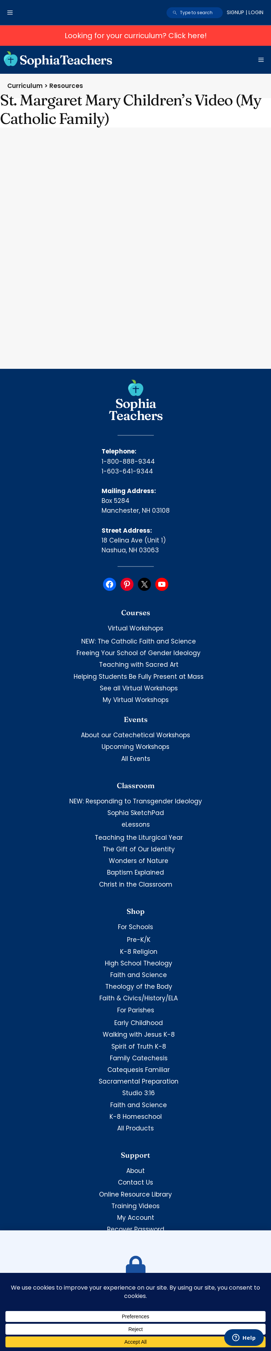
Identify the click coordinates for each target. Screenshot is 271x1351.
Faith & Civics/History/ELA (138, 998)
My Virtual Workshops (136, 699)
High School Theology (138, 963)
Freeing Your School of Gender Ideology (139, 653)
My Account (135, 1217)
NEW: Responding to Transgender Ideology (135, 801)
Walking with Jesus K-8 (139, 1034)
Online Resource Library (135, 1194)
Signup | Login (245, 12)
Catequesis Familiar (138, 1069)
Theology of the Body (138, 986)
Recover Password (135, 1229)
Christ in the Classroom (135, 884)
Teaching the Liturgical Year (139, 837)
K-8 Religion (138, 951)
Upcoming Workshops (135, 746)
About (135, 1170)
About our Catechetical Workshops (135, 735)
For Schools (135, 927)
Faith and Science (138, 975)
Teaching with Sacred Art (138, 664)
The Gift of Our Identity (139, 849)
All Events (135, 758)
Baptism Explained (135, 872)
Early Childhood (138, 1023)
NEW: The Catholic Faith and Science (138, 641)
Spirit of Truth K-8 (138, 1046)
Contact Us (135, 1182)
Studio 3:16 (138, 1093)
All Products (135, 1128)
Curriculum (25, 85)
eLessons (136, 824)
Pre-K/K (139, 939)
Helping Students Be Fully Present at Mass (139, 676)
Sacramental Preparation (138, 1081)
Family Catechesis (139, 1058)
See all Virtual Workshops (139, 688)
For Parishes (135, 1010)
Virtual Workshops (135, 628)
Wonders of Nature (138, 860)
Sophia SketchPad (135, 812)
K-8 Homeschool (136, 1116)
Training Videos (135, 1206)
